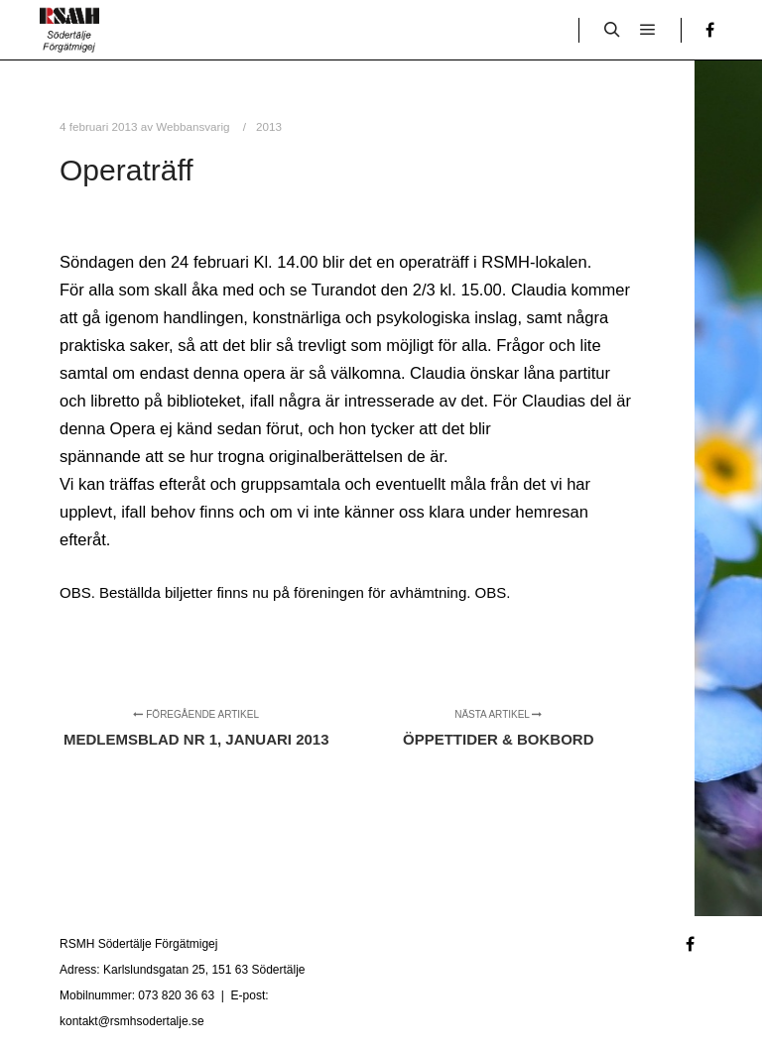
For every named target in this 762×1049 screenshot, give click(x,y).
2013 (269, 126)
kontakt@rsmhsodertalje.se (132, 1021)
